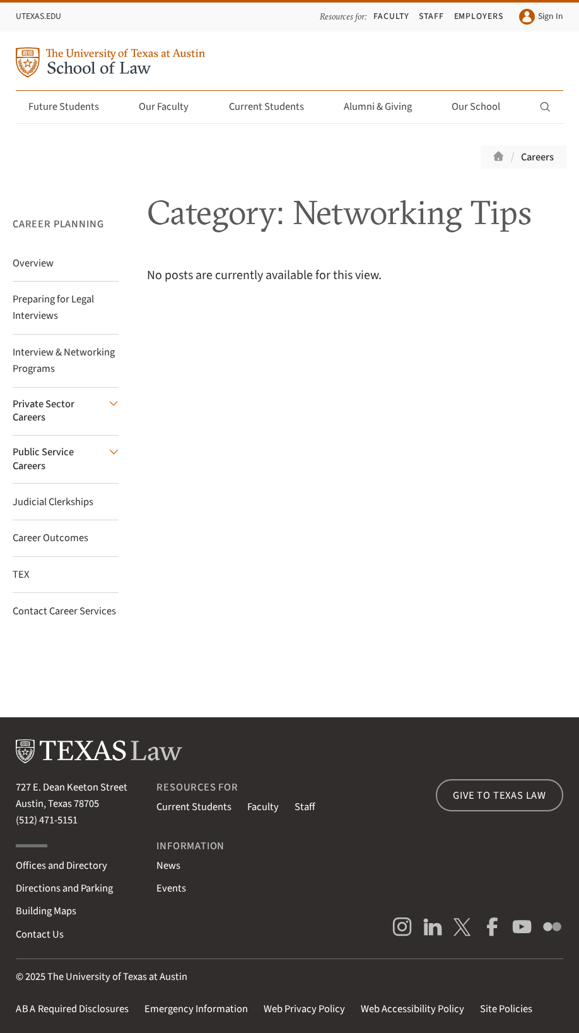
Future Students (71, 106)
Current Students (274, 106)
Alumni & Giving (385, 106)
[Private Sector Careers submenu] (66, 411)
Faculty (391, 16)
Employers (479, 16)
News (168, 865)
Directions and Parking (64, 888)
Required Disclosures (72, 1009)
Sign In (541, 17)
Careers (537, 157)
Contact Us (40, 934)
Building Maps (46, 911)
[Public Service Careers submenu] (66, 459)
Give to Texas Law (499, 795)
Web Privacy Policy (304, 1009)
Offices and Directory (61, 865)
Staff (431, 16)
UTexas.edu (38, 16)
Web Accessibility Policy (412, 1009)
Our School (483, 106)
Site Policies (506, 1009)
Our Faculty (171, 106)
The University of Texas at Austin (117, 976)
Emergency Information (196, 1009)
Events (171, 888)
